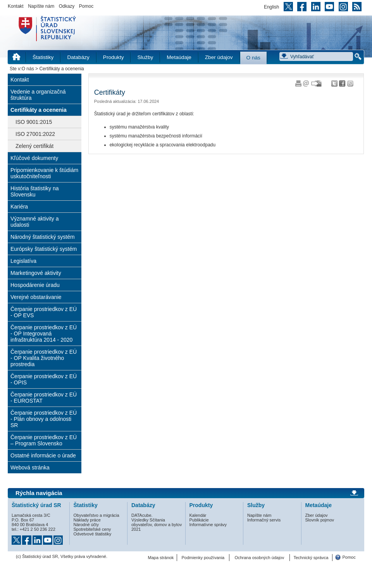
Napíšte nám (41, 6)
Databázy (78, 57)
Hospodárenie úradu (35, 285)
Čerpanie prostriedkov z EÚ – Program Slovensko (43, 440)
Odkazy (67, 6)
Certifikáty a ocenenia (38, 110)
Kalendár (198, 515)
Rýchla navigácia (39, 493)
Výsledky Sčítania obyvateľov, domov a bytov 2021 (156, 525)
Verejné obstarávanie (36, 297)
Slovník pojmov (319, 520)
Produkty (113, 57)
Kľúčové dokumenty (34, 158)
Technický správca (310, 557)
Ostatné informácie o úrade (43, 455)
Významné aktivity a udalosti (34, 221)
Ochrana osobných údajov (259, 557)
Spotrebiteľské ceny (92, 529)
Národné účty (86, 524)
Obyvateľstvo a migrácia (96, 515)
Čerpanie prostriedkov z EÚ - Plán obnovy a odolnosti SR (43, 419)
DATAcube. (142, 515)
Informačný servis (264, 520)
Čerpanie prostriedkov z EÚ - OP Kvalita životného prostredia (43, 358)
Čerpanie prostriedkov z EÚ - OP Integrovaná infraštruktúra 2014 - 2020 (43, 333)
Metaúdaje (179, 57)
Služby (145, 57)
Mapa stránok (161, 557)
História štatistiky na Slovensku (34, 191)
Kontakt (16, 6)
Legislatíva (23, 261)
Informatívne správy (208, 524)
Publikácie (199, 520)
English (271, 7)
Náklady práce (87, 520)
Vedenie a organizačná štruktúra (37, 95)
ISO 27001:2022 (35, 134)
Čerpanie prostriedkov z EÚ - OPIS (43, 379)
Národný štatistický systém (42, 237)
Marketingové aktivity (35, 273)
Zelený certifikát (34, 146)
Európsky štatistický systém (43, 249)
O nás (253, 58)
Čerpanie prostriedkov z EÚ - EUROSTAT (43, 397)
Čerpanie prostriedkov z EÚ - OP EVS (43, 312)
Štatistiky (43, 57)
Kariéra (19, 206)
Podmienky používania (203, 557)
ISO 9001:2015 (34, 122)
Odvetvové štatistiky (93, 534)
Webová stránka (30, 467)
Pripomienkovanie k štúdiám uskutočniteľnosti (44, 173)
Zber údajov (219, 57)
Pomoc (86, 6)
